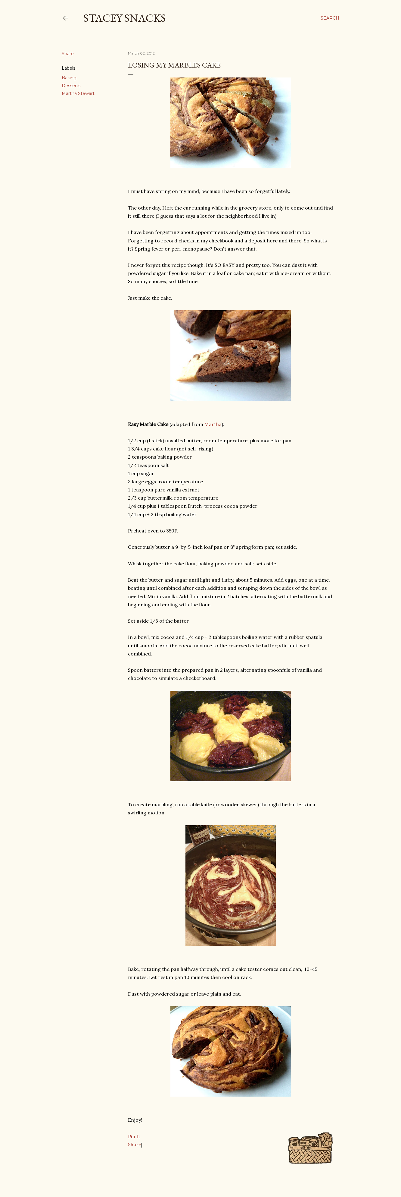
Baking (69, 78)
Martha (213, 424)
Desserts (71, 85)
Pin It (134, 1136)
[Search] (330, 18)
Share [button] (68, 53)
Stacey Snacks (124, 18)
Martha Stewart (78, 93)
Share (134, 1145)
